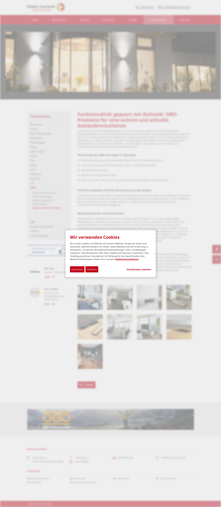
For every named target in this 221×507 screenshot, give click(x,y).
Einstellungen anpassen (139, 269)
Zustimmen (77, 269)
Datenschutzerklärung (127, 259)
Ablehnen (92, 269)
